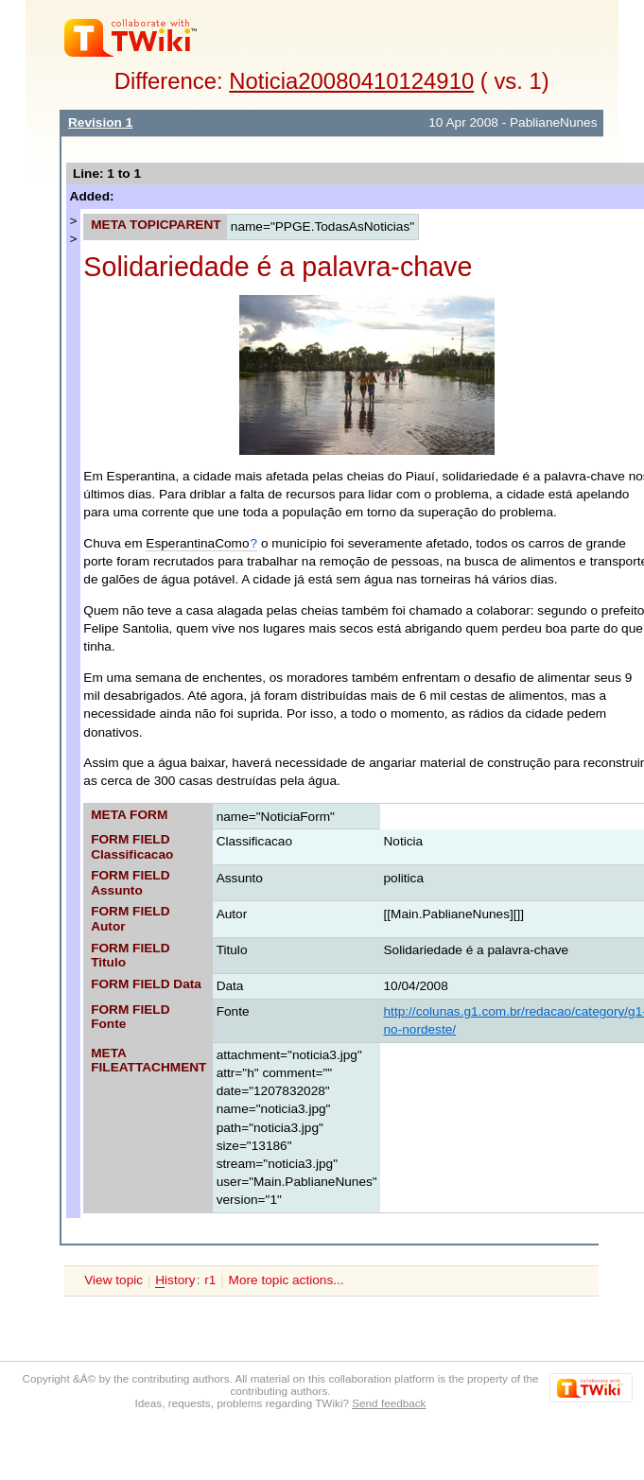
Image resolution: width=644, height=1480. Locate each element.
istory (175, 1280)
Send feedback (389, 1403)
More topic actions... (286, 1280)
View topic (113, 1280)
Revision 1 (100, 122)
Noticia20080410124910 (351, 81)
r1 (210, 1280)
